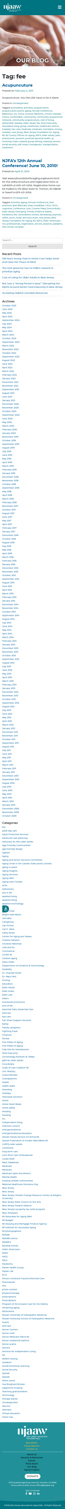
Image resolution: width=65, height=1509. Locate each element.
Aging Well (8, 878)
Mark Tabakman (10, 1163)
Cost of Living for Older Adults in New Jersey (28, 277)
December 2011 (10, 732)
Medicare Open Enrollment (16, 1174)
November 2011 (10, 736)
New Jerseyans (10, 1213)
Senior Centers (10, 1330)
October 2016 (9, 539)
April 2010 (7, 798)
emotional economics (13, 1002)
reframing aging (10, 1308)
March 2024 (8, 335)
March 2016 (8, 557)
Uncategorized (20, 103)
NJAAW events (9, 1239)
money (58, 129)
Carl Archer (8, 926)
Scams (5, 1322)
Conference (19, 209)
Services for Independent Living (19, 1352)
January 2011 (8, 772)
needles (6, 132)
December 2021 (10, 382)
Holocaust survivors (12, 1097)
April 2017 (7, 524)
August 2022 (8, 360)
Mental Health (9, 1177)
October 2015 (9, 575)
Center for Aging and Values (17, 937)
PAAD (5, 1253)
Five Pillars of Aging (12, 1042)
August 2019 (8, 448)
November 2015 (10, 572)
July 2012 (6, 710)
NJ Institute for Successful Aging (19, 1228)
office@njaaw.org (45, 1485)
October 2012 (9, 699)
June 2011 (7, 754)
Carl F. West (8, 929)
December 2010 (10, 776)
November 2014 (10, 608)
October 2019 (9, 441)
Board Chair (8, 911)
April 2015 (7, 590)
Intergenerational (11, 1130)
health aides (8, 1086)
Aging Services (10, 875)
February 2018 (9, 503)
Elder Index (8, 991)
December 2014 (10, 605)
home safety (8, 1108)
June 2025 (7, 309)
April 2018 (7, 495)
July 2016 (6, 546)
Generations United (28, 215)
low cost (16, 129)
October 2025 (9, 306)
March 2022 (8, 371)
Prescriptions (9, 1300)
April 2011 (7, 761)
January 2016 (8, 565)
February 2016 (9, 561)
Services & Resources (32, 1458)
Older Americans (11, 1249)
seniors (56, 142)
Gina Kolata (8, 1064)
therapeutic (35, 145)
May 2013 (6, 674)
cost (28, 209)
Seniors (6, 1348)
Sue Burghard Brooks (13, 1384)
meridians (48, 129)
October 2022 (9, 353)
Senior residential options (15, 1341)
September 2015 (10, 579)
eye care (6, 1017)
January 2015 (8, 601)
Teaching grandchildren (14, 1392)
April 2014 (7, 634)
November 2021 (10, 386)
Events (31, 1461)
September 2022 (10, 357)
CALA (48, 206)
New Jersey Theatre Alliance (17, 1206)
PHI (4, 1286)
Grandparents (9, 1079)
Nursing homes (10, 1246)
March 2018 (8, 499)
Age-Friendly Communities (16, 845)
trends (10, 227)
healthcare (33, 126)
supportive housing (12, 1388)
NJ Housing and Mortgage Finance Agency (24, 1224)
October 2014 (9, 612)
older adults (48, 135)
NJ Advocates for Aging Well (17, 1217)
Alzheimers (8, 889)
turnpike (19, 227)
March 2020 (8, 426)
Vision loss (7, 1417)
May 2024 (7, 328)
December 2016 (10, 535)
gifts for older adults (12, 1061)
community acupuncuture (25, 120)
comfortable (16, 117)
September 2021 (10, 390)
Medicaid (7, 1166)
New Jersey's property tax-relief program (23, 1209)
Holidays (6, 1093)
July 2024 (7, 324)
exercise (6, 1013)
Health (5, 1082)
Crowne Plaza (39, 209)
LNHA (5, 218)
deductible (8, 123)
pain (57, 135)
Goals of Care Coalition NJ (15, 1068)
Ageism (6, 853)
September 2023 (10, 342)
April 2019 (7, 462)
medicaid (26, 129)
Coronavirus (8, 951)
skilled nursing (10, 1359)
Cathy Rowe (8, 933)
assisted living (9, 896)
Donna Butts (53, 209)
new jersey (17, 132)
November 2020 (10, 408)
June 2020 (7, 419)
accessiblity (17, 108)
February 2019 (9, 470)
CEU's (54, 206)
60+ (4, 827)
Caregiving (8, 922)
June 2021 (7, 397)
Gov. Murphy (8, 1071)
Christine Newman (12, 944)
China (21, 114)
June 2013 (7, 670)
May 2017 (6, 521)
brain (30, 206)
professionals (13, 224)
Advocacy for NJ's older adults (17, 842)
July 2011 (6, 750)
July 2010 (6, 787)
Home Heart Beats (11, 1104)
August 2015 (8, 583)
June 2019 (7, 455)
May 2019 (6, 459)
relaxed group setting (30, 142)
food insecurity (49, 123)
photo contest (9, 1290)
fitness (5, 1039)
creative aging (9, 958)
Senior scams (9, 1344)
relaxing (47, 142)
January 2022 (9, 379)
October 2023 (9, 339)
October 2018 (9, 484)
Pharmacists (8, 1282)
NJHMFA (6, 1242)
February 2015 (9, 597)
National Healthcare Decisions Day (20, 1184)
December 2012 (10, 692)
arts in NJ (7, 893)
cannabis (7, 918)
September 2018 (10, 488)
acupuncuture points (13, 111)
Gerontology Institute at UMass (18, 1057)
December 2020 (10, 404)
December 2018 (10, 477)
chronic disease (53, 114)
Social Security (9, 1370)
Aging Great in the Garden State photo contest (27, 864)
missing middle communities (17, 1181)
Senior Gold (8, 1333)
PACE (5, 1257)
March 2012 (8, 725)
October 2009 (9, 816)
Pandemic (7, 1264)
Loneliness (7, 1148)
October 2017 (9, 510)
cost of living (47, 120)
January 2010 (8, 805)
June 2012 (7, 714)
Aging (5, 856)
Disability (7, 969)
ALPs (4, 886)
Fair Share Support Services (16, 1020)
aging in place (9, 867)
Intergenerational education (17, 1133)
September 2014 (10, 616)
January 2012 (8, 729)
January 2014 (8, 645)
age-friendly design (12, 849)
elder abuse (29, 123)
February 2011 (9, 769)
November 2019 (10, 437)
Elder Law (7, 995)
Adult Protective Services (15, 835)
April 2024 (7, 331)
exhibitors (7, 215)
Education (7, 984)
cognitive (7, 209)
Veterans (6, 1410)
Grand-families (9, 1075)
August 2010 (8, 783)
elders (5, 999)
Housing (6, 1112)
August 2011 (8, 747)
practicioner (8, 138)
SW (4, 227)
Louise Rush (8, 1159)
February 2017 (9, 528)
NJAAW (6, 1235)
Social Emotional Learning (15, 1366)
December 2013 (10, 648)
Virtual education (11, 1413)
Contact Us (32, 1449)
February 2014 (9, 641)
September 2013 (10, 659)
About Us (32, 1455)
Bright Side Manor (11, 915)
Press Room (32, 1464)
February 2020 (9, 430)
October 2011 (8, 739)
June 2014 (7, 626)
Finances (7, 1035)
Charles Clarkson (11, 940)
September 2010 (10, 780)
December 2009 (10, 809)
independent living (12, 1122)
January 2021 (8, 400)
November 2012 (10, 696)
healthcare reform (49, 126)
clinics (5, 117)
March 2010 (8, 801)
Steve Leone (8, 1381)
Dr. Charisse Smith (12, 973)
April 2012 (7, 721)
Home (5, 1101)
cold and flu (8, 948)
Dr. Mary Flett (9, 977)
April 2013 (7, 677)
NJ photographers (11, 1231)
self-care (6, 1326)
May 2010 (6, 794)
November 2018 (10, 481)
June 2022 (7, 364)
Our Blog (32, 1467)
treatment (7, 148)
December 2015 (10, 568)
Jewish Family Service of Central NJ (20, 1137)
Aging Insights (9, 871)
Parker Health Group (13, 1268)
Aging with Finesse (12, 882)
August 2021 (8, 393)
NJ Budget (7, 1220)
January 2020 (9, 433)
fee (38, 123)
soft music (23, 145)
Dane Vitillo (8, 962)
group (23, 126)
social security (9, 145)
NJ (3, 135)
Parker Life (7, 1271)
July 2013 (6, 667)
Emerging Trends (24, 212)
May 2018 (6, 492)
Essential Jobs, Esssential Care (17, 1009)
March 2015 (8, 594)
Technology (8, 1395)
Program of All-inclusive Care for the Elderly (25, 1304)
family (5, 1024)
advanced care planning (15, 838)
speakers (57, 224)
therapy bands (9, 1399)
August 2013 (8, 663)
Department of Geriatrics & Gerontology (23, 966)
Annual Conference (42, 111)
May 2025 (7, 313)
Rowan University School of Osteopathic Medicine (28, 1319)
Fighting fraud (9, 1031)
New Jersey (8, 1188)
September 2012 (10, 703)
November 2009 (10, 812)
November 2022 (10, 349)
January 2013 (8, 688)
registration (27, 224)
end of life (7, 1006)
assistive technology (12, 904)
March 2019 (8, 466)
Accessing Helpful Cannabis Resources (25, 293)
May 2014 (6, 630)
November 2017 (10, 506)
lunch (12, 218)
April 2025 (7, 317)
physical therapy (10, 1293)
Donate (32, 1476)
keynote (56, 215)
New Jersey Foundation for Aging (41, 132)
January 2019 (8, 473)
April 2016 (7, 554)
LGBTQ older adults (12, 1144)
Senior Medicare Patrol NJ (15, 1337)
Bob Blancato (20, 206)
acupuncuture (41, 108)
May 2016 (6, 550)
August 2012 (8, 707)
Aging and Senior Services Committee (22, 860)
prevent (20, 138)
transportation (50, 145)
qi (53, 138)
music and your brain (27, 218)
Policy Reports (31, 1446)
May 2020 (7, 422)
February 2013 (9, 685)
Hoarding (7, 1090)
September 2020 (11, 415)
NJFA (38, 135)
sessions (47, 224)
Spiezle (6, 1373)
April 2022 (7, 368)
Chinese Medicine (34, 114)
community (30, 117)
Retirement (8, 1311)
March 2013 (8, 681)
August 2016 (8, 543)
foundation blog (10, 126)
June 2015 (7, 586)
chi (15, 114)
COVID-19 (7, 955)
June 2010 (7, 790)
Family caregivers (11, 1028)
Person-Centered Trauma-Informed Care (23, 1279)
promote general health (38, 138)
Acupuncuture (17, 85)
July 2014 (6, 623)
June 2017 (7, 517)
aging (28, 111)
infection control (11, 1126)
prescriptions (9, 1297)
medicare (37, 129)
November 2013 (10, 652)
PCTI (4, 1275)
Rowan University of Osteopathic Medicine (24, 1315)
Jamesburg (45, 215)
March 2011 (7, 765)
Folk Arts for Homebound (15, 1050)
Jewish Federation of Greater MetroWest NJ (25, 1141)
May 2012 (6, 718)
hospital (6, 129)
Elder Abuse (8, 988)
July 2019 (6, 452)
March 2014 (8, 637)
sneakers (7, 1362)
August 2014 (8, 619)
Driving (6, 980)
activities (28, 108)
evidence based (43, 212)
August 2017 (8, 513)
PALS (4, 1260)
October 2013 (9, 656)
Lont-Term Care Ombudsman (17, 1155)
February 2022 (9, 375)
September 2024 (11, 320)
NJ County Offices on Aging (20, 135)
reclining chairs (10, 142)
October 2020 (9, 411)
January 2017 (8, 532)
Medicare (7, 1170)
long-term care (10, 1152)
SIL (3, 1355)
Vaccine (6, 1406)
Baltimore (7, 114)
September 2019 (10, 444)
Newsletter (32, 1443)
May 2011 (6, 758)
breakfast (39, 206)
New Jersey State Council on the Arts (21, 1202)
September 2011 (10, 743)
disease (18, 123)
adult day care (9, 831)
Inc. (4, 1119)
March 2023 (8, 346)
